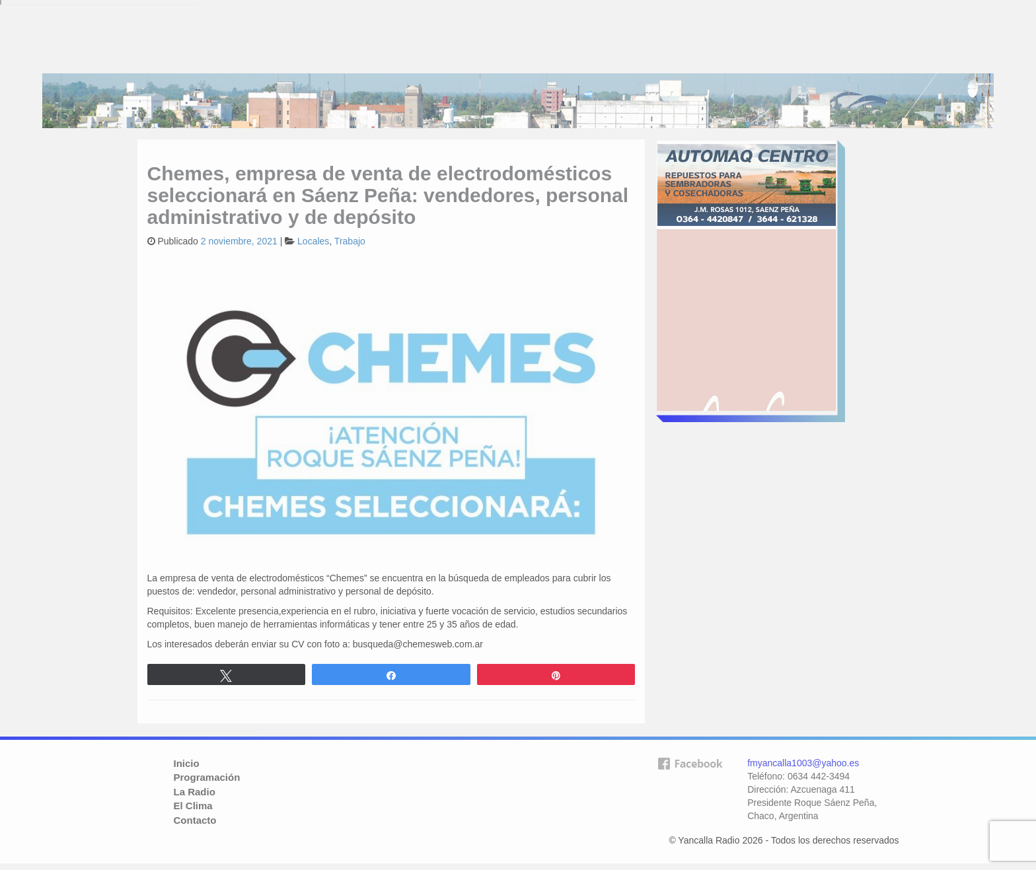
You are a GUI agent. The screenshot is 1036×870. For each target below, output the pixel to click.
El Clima (193, 805)
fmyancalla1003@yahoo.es (803, 763)
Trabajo (349, 241)
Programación (207, 777)
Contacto (195, 820)
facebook (690, 785)
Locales (313, 241)
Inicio (187, 763)
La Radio (194, 791)
